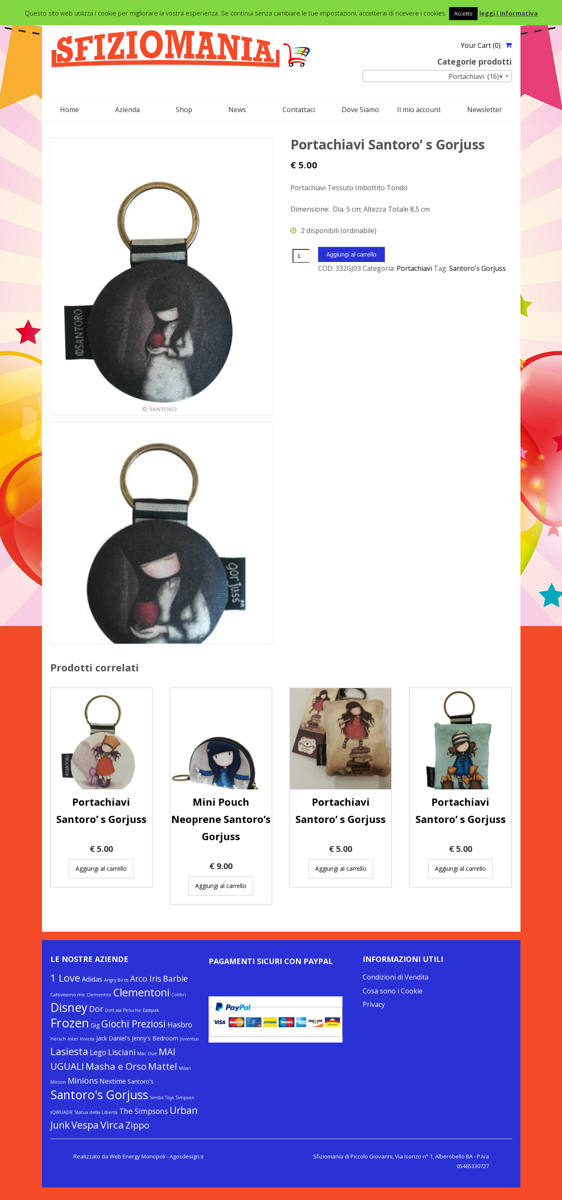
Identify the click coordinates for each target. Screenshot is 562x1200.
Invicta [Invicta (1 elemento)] (87, 1039)
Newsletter (484, 109)
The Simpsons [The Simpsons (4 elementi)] (143, 1111)
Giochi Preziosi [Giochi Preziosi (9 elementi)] (133, 1023)
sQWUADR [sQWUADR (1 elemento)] (61, 1112)
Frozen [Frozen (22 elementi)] (69, 1022)
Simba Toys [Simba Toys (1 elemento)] (162, 1097)
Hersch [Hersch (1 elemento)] (58, 1039)
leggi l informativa (508, 13)
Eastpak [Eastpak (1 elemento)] (151, 1010)
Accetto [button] (463, 13)
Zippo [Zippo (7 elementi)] (137, 1125)
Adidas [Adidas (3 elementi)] (92, 979)
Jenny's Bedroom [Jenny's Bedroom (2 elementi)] (155, 1038)
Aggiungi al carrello (351, 254)
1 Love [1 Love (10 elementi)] (65, 978)
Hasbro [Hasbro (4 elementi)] (179, 1024)
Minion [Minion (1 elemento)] (58, 1082)
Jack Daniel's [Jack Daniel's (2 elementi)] (113, 1038)
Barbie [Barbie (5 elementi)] (175, 978)
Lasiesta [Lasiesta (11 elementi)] (69, 1051)
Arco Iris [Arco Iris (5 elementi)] (145, 978)
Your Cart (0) (481, 45)
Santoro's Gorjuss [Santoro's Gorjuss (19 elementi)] (99, 1095)
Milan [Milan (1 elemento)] (185, 1068)
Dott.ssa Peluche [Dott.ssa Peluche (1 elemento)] (123, 1010)
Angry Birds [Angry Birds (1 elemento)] (116, 980)
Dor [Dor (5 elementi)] (96, 1008)
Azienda (127, 109)
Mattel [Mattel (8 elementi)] (162, 1066)
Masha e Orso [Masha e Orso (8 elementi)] (116, 1066)
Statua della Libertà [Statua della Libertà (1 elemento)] (96, 1112)
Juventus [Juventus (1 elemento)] (189, 1039)
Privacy (374, 1004)
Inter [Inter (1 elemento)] (73, 1039)
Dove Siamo (360, 109)
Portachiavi (414, 268)
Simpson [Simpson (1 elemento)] (184, 1097)
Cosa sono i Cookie (393, 991)
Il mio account (419, 109)
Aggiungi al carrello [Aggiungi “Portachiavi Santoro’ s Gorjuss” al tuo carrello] (101, 868)
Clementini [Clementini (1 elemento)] (98, 995)
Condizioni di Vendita (396, 977)
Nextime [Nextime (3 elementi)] (112, 1081)
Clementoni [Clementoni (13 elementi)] (141, 992)
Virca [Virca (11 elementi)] (112, 1125)
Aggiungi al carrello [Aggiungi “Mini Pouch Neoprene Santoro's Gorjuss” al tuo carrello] (220, 886)
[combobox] (437, 76)
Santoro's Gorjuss (477, 268)
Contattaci (298, 109)
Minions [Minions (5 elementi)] (83, 1080)
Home (69, 109)
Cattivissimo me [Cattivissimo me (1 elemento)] (67, 995)
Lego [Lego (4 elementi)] (98, 1052)
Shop (184, 109)
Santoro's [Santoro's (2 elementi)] (141, 1081)
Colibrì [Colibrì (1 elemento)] (178, 995)
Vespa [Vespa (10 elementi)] (85, 1125)
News (237, 109)
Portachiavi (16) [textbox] (476, 76)
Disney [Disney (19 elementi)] (68, 1007)
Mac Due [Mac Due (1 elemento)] (147, 1053)
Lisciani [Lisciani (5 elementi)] (122, 1052)
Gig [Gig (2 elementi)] (95, 1025)
